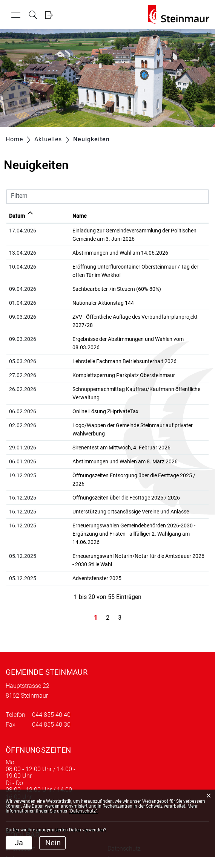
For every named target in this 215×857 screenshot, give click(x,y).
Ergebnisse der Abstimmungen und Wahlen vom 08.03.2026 (111, 331)
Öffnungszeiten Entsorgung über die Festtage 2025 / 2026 (109, 442)
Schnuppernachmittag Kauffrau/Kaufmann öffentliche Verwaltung (119, 373)
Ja (19, 842)
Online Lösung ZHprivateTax (74, 386)
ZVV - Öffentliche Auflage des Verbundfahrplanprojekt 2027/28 (114, 317)
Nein (53, 842)
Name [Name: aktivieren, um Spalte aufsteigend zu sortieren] (48, 216)
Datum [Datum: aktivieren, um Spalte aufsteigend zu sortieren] (17, 216)
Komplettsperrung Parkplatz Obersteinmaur (92, 359)
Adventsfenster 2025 (66, 529)
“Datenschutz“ (83, 811)
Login (49, 15)
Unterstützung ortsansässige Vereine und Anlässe (99, 470)
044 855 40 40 (51, 665)
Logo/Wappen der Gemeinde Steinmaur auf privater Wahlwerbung (118, 400)
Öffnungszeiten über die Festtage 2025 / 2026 (95, 456)
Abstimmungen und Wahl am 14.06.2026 (89, 253)
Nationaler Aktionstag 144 (72, 303)
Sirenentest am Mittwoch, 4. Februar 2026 (90, 414)
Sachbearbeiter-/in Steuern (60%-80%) (85, 289)
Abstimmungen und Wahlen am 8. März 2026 (94, 428)
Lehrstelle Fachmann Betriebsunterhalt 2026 (93, 345)
